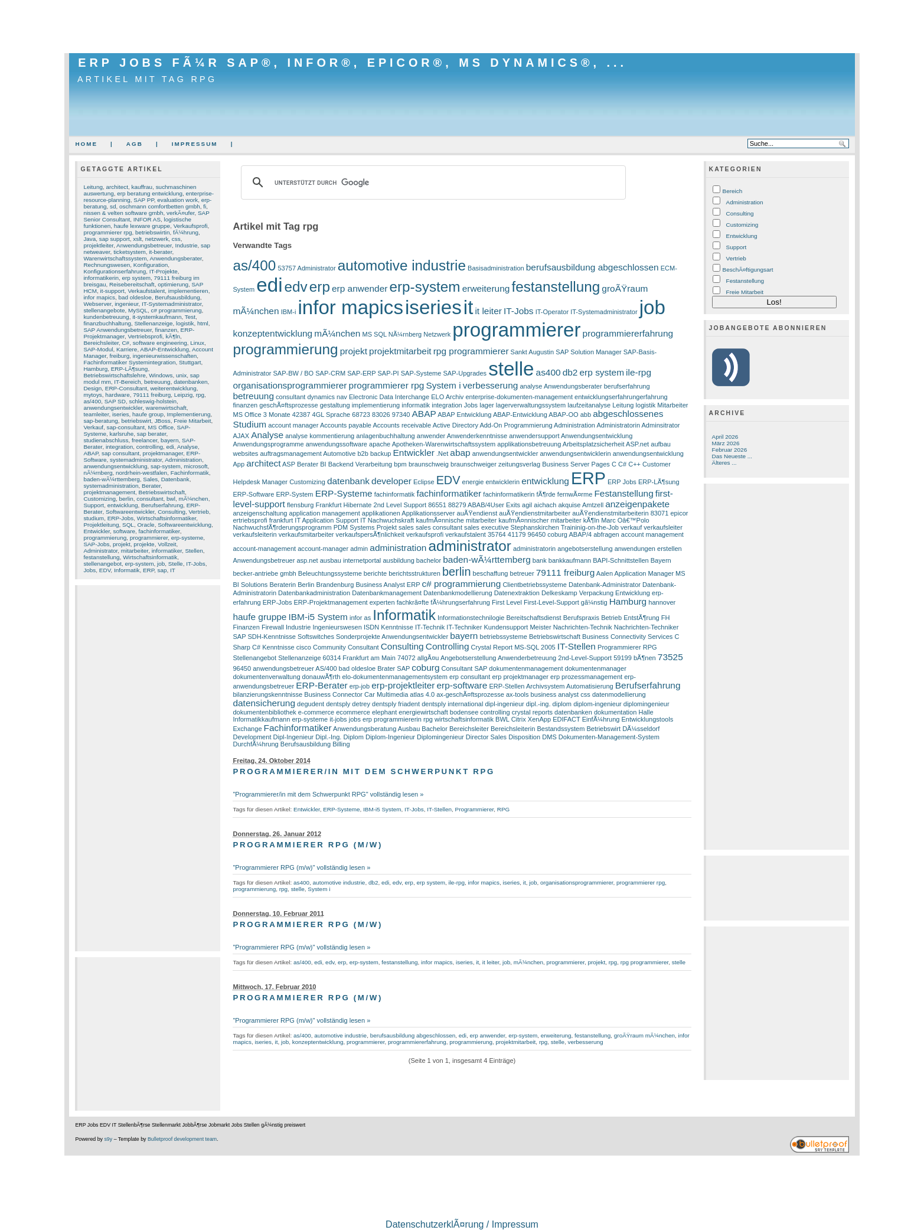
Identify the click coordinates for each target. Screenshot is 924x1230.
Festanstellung (623, 493)
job (161, 563)
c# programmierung (176, 310)
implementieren (188, 291)
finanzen (166, 330)
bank (540, 560)
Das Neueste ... (732, 456)
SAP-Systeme (421, 373)
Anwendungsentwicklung (596, 435)
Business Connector (333, 694)
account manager (293, 425)
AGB (134, 144)
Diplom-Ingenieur (390, 736)
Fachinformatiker (298, 728)
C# (125, 343)
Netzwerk (436, 334)
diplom (562, 703)
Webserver (97, 304)
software (124, 531)
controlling (149, 446)
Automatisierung (589, 686)
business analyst (555, 694)
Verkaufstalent (146, 291)
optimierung (173, 284)
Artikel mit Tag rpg (147, 79)
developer (391, 481)
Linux (197, 343)
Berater (151, 485)
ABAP (90, 453)
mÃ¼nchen (193, 498)
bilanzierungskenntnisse (267, 694)
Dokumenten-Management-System (609, 736)
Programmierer (619, 647)
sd (113, 206)
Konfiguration (150, 265)
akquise (569, 504)
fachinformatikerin (508, 494)
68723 (361, 414)
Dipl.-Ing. (328, 736)
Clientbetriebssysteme (534, 584)
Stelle (175, 563)
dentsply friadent (396, 703)
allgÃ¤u (428, 657)
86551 (437, 504)
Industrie (186, 245)
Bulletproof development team (182, 1139)
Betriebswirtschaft (162, 492)
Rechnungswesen (106, 265)
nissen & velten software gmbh (123, 213)
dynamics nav (327, 396)
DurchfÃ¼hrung (255, 744)
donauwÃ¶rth (321, 676)
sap (162, 570)
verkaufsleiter (663, 527)
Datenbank (175, 479)
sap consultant (120, 453)
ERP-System (294, 494)
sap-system (166, 466)
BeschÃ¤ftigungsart (748, 269)
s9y (108, 1139)
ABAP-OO (563, 414)
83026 (381, 414)
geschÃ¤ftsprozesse (288, 405)
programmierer (149, 537)
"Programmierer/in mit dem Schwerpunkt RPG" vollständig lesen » (328, 794)
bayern (169, 440)
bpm (400, 464)
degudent (310, 703)
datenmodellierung (619, 694)
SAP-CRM (330, 373)
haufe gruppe (259, 617)
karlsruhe (122, 433)
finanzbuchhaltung (107, 323)
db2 (570, 372)
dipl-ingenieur (504, 703)
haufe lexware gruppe (142, 226)
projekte (143, 544)
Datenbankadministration (314, 592)
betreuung (157, 382)
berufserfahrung (627, 386)
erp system (136, 278)
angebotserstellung (584, 548)
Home (86, 144)
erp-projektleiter (403, 685)
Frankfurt (328, 504)
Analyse (187, 446)
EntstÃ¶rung (641, 617)
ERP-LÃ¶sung (129, 369)
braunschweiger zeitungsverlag (495, 464)
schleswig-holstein (153, 401)
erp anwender (359, 288)
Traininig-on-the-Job (590, 527)
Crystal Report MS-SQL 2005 (513, 647)
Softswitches (316, 636)
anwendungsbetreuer (283, 668)
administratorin (534, 548)
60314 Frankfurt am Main (359, 657)
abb (585, 414)
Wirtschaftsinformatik (150, 557)
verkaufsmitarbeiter (306, 534)
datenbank (348, 481)
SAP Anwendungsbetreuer (117, 330)
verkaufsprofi (424, 534)
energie (473, 481)
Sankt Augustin (532, 351)
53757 (286, 268)
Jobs (89, 570)
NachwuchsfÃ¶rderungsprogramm (282, 527)
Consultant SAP (465, 668)
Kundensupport (506, 627)
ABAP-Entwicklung (164, 349)
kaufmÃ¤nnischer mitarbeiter (539, 520)
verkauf (631, 527)
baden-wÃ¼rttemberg (111, 479)
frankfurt (281, 520)
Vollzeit (167, 544)
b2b (362, 453)
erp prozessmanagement (586, 676)
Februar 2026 (729, 449)
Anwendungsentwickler (414, 636)
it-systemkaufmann (156, 317)
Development (252, 736)
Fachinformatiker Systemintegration (129, 362)
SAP (239, 636)
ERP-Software (253, 494)
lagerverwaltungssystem (531, 405)
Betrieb (611, 617)
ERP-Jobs (120, 518)
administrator (469, 546)
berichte (375, 573)
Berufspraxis (581, 617)
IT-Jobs (195, 563)
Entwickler (96, 531)
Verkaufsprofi (191, 226)
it (468, 307)
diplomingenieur (646, 703)
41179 (517, 534)
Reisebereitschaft (132, 284)
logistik (185, 323)
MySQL (138, 310)
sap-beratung (100, 420)
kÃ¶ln (172, 336)
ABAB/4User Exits (494, 504)
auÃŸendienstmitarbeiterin (610, 513)
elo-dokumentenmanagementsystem (394, 676)
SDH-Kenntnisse (271, 636)
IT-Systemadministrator (171, 304)
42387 (301, 414)
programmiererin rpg (403, 719)
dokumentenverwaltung (266, 676)
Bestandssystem (561, 728)
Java (89, 239)
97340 (401, 414)
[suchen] (432, 182)
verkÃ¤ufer (180, 213)
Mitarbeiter (672, 405)
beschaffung (490, 573)
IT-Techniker (464, 627)
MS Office (161, 427)
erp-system (139, 563)
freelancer (145, 440)
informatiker (167, 550)
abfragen (606, 534)
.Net (442, 453)
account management (652, 534)
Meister (540, 627)
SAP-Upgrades (465, 373)
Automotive (339, 453)
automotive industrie (402, 265)
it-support (112, 291)
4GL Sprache (331, 414)
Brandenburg (335, 584)
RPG (650, 647)
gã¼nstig (594, 602)
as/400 (92, 401)
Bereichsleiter (101, 343)
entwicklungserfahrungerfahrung (621, 396)
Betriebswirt (603, 728)
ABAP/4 (580, 534)
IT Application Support (326, 520)
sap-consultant (126, 427)
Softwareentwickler (130, 511)
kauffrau (141, 187)
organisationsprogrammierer (290, 385)
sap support (114, 239)
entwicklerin (502, 481)
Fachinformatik (190, 472)
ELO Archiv (447, 396)
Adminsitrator (661, 425)
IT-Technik (430, 627)
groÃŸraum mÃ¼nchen (644, 1035)
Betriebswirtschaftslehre (114, 375)
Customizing (99, 498)
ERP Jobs (622, 481)
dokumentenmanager (595, 668)
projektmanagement (109, 492)
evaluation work (177, 200)
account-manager (323, 548)
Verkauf (93, 427)
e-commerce (316, 712)
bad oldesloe (134, 297)
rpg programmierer (471, 351)
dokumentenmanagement (526, 668)
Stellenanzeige (153, 323)
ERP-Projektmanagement (331, 602)
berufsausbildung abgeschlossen (592, 267)
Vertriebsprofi (145, 336)
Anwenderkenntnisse (477, 435)
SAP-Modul (98, 349)
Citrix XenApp (531, 719)
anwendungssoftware (336, 444)
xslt (137, 239)
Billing (341, 744)
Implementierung (189, 414)
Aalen (604, 573)
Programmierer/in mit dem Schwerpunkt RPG (363, 771)
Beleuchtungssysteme (330, 573)
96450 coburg (547, 534)
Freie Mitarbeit (192, 420)
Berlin (306, 584)
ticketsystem (129, 252)
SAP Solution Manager (588, 351)
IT (172, 570)
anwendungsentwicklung (115, 466)
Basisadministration (496, 268)
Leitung (93, 187)
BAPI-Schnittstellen (620, 560)
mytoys (92, 394)
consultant (149, 498)
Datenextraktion (517, 592)
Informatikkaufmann (261, 719)
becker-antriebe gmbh (264, 573)
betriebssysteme (503, 636)
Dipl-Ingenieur (293, 736)
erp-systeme (187, 537)
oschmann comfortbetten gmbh (159, 206)
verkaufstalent (465, 534)
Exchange (247, 728)
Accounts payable (345, 425)
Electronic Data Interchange (389, 396)
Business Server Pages (576, 464)
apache (379, 444)
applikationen (381, 513)
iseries (120, 414)
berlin (126, 498)
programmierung (104, 537)
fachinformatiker (159, 531)
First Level (507, 602)
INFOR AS (147, 219)
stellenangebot (102, 563)
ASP (288, 464)
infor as (360, 617)
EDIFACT (566, 719)
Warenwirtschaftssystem (114, 258)
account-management (264, 548)
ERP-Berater (322, 685)
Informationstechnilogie (470, 617)
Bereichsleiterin (513, 728)
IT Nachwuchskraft (387, 520)
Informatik (127, 570)
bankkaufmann (569, 560)
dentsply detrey (348, 703)
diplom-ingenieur (597, 703)
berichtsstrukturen (414, 573)
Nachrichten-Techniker (646, 627)
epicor (679, 513)
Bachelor (435, 728)
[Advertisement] (462, 26)
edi (170, 446)
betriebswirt (136, 420)
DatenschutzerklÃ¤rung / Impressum (462, 1224)
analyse (531, 386)
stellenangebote (104, 310)
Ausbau (409, 728)
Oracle (145, 524)
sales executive (486, 527)
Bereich (733, 191)
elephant (384, 712)
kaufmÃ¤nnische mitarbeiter (456, 520)
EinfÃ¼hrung (601, 719)
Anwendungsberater (175, 258)
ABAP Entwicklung (464, 414)
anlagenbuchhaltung (385, 435)
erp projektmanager (520, 676)
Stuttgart (190, 362)
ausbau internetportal (350, 560)
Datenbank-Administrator (605, 584)
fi (204, 206)
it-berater (160, 252)
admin (359, 548)
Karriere (126, 349)
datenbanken (190, 382)
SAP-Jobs (96, 544)
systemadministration (110, 485)
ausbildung (398, 560)
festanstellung (101, 557)
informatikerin (101, 278)
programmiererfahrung (628, 333)
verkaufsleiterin (254, 534)
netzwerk (157, 239)
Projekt (387, 527)
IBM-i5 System (318, 617)
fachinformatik (394, 494)
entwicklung (122, 505)
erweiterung (486, 288)
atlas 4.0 (422, 694)
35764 (497, 534)
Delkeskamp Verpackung (577, 592)
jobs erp (360, 719)
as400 (548, 372)
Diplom (354, 736)
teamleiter (96, 414)
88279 (457, 504)
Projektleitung (101, 524)
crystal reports (532, 712)
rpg (200, 394)
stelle (511, 369)
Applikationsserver (428, 513)
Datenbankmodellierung (457, 592)
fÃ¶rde (545, 494)
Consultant (363, 647)
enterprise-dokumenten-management (519, 396)
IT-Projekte (163, 271)
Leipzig (183, 394)
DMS (549, 736)
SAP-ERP (361, 373)
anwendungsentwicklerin (575, 453)
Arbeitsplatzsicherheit (594, 444)
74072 (406, 657)
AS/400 (326, 668)
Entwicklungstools (647, 719)
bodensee (464, 712)
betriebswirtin (152, 232)
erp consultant (469, 676)
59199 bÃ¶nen (634, 657)
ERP (148, 570)
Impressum (195, 144)
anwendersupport (534, 435)
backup (380, 453)
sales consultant (439, 527)
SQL (128, 524)
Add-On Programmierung (515, 425)
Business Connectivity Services (627, 636)
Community (329, 647)
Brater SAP (393, 668)
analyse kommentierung (319, 435)
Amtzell (592, 504)
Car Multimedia (386, 694)
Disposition (524, 736)
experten (382, 602)
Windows (160, 375)
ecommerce (353, 712)
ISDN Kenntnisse (388, 627)
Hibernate (358, 504)
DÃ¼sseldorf (640, 728)
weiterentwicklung (173, 388)
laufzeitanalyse (588, 405)
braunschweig (429, 464)
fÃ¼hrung (185, 232)
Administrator (100, 550)
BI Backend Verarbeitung (356, 464)
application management (324, 513)
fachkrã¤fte (413, 602)
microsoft (195, 466)
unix (181, 375)
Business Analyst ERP (387, 584)
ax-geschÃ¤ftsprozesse (470, 694)
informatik (415, 405)
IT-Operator (552, 311)
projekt (121, 544)
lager (486, 405)
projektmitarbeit (400, 351)
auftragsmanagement (290, 453)
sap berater (151, 433)
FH (665, 617)
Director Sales (486, 736)
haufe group (148, 414)
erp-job (360, 686)
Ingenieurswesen (336, 627)
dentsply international (452, 703)
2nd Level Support (400, 504)
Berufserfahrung (162, 505)
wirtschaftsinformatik (464, 719)
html (202, 323)
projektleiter (98, 245)
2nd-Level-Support (585, 657)
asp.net (307, 560)
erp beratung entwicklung (149, 193)
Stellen (194, 550)
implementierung (376, 405)
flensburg (300, 504)
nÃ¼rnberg (97, 472)
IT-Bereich (127, 382)
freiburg (120, 356)
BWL (502, 719)
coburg (425, 668)
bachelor (428, 560)
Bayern (661, 560)
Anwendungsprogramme (268, 444)
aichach (545, 504)
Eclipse (424, 481)
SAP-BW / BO (293, 373)
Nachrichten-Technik (582, 627)
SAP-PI (388, 373)
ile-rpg (638, 372)
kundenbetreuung (106, 317)
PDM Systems (354, 527)
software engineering (160, 343)
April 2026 (725, 436)
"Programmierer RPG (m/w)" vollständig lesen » (301, 867)
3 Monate (276, 414)
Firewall (273, 627)
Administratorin (618, 425)
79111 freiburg (152, 394)
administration (398, 548)
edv (296, 287)
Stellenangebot (254, 657)
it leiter (488, 311)
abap (460, 453)
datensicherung (264, 703)
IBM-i (288, 311)
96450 (242, 668)
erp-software (462, 685)
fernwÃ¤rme (574, 494)
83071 (660, 513)
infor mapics (99, 297)
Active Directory (455, 425)
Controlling (447, 646)
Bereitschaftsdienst (533, 617)
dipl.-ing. (538, 703)
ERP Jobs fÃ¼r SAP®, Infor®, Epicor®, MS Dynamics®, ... (352, 62)
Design (92, 388)
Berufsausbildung (177, 297)
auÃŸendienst (477, 513)
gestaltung (335, 405)
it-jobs (338, 719)
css (176, 239)
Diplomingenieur (440, 736)
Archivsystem (545, 686)
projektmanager (163, 453)
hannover (661, 602)
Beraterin (282, 584)
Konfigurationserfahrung (114, 271)
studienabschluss (105, 440)
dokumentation (615, 712)
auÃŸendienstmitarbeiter (534, 513)
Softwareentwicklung (184, 524)
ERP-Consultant (126, 388)
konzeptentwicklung (272, 333)
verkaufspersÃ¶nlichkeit (370, 534)
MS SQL (374, 334)
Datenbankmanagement (387, 592)
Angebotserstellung (468, 657)
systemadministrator (136, 459)
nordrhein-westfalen (141, 472)
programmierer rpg (107, 232)
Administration (183, 459)
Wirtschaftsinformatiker (166, 518)
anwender (431, 435)
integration (119, 446)
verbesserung (490, 385)
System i (443, 385)
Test (190, 317)
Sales (150, 479)
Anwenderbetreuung (527, 657)
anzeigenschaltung (260, 513)
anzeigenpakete (637, 504)
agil (527, 504)
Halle (645, 712)
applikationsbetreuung (529, 444)
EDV (105, 570)
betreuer (522, 573)
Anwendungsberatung (364, 728)
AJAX (241, 435)
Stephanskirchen (535, 527)
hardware (117, 394)
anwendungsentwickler (112, 407)
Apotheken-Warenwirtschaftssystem (444, 444)
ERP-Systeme (344, 493)
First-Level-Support (551, 602)
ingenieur (126, 304)
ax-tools (517, 694)
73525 (670, 657)
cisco (303, 647)
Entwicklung (632, 592)
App (238, 464)
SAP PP (143, 200)
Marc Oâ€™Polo (625, 520)
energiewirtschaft (423, 712)
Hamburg (95, 369)
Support (93, 505)
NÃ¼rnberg (405, 334)
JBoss (163, 420)
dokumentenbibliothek (264, 712)
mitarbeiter (134, 550)
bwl (170, 498)
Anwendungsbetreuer (144, 245)
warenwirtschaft (166, 407)
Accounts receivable (402, 425)
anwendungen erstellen (648, 548)
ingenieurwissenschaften (165, 356)
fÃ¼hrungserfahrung (460, 602)
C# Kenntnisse (273, 647)
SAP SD (115, 401)
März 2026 (726, 443)
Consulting (171, 511)
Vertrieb (199, 511)
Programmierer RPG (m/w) (308, 844)
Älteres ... (724, 462)
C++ (634, 464)
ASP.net (637, 444)
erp (319, 287)
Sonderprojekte (358, 636)
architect (117, 187)
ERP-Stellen (506, 686)
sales (406, 527)
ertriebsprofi (250, 520)
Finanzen (246, 627)
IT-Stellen (576, 646)
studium (93, 518)
